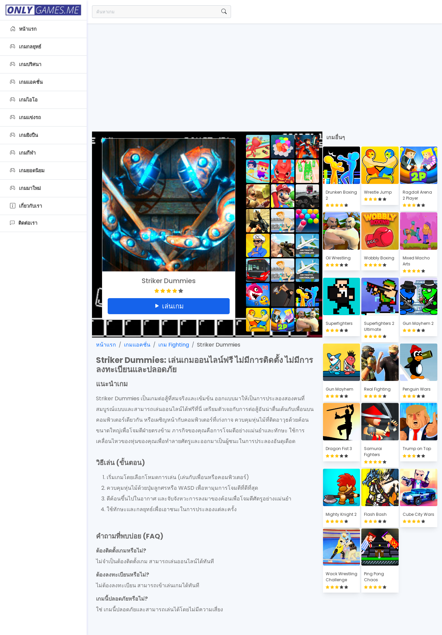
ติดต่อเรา (23, 223)
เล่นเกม (169, 306)
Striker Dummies (218, 345)
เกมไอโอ (24, 99)
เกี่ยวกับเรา (26, 206)
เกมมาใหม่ (25, 188)
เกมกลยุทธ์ (25, 46)
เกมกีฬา (23, 153)
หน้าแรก (23, 29)
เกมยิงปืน (24, 135)
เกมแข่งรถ (25, 117)
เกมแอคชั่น (26, 82)
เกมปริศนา (25, 64)
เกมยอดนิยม (27, 170)
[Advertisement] (264, 73)
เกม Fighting (173, 345)
